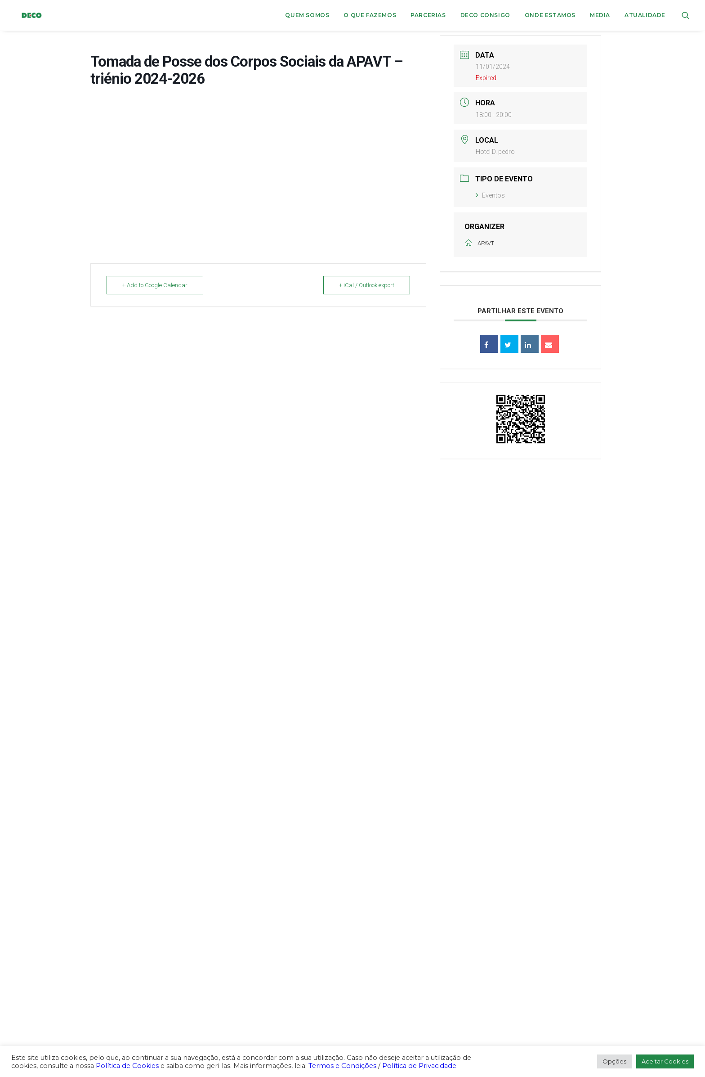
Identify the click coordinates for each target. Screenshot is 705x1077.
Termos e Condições (342, 1066)
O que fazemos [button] (370, 15)
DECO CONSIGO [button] (485, 15)
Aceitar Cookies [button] (665, 1061)
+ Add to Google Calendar (154, 285)
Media (600, 15)
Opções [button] (614, 1061)
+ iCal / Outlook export (366, 285)
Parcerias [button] (428, 15)
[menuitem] (307, 15)
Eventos (490, 195)
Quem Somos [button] (307, 15)
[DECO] (25, 15)
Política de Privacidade (419, 1066)
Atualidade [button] (645, 15)
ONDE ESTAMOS (550, 15)
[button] (686, 15)
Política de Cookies (127, 1066)
